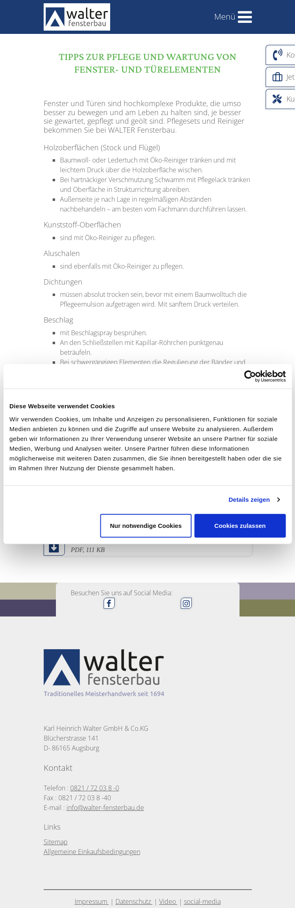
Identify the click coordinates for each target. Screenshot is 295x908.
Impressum (92, 901)
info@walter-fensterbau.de (105, 807)
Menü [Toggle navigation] (224, 16)
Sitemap (56, 841)
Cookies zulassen (240, 525)
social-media (202, 901)
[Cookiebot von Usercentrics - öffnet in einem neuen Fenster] (250, 376)
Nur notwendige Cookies (146, 525)
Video (168, 901)
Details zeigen (249, 499)
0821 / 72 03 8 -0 (94, 787)
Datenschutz (134, 901)
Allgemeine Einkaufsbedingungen (92, 851)
